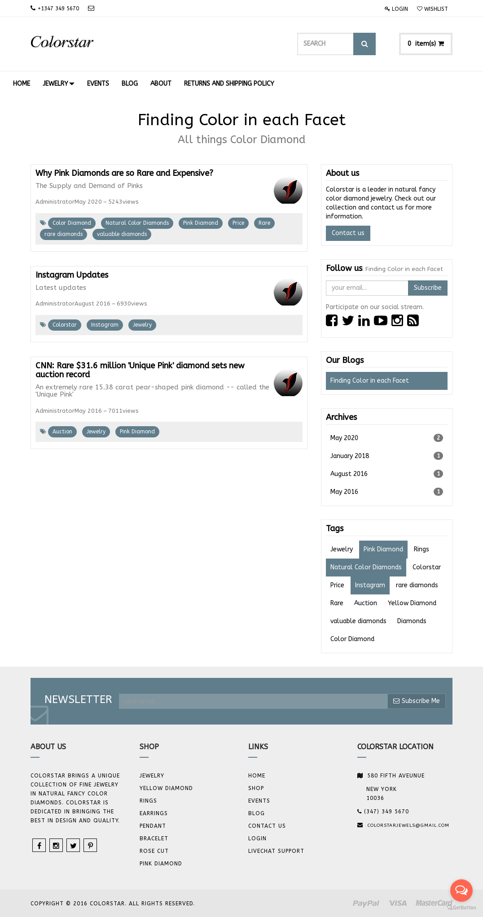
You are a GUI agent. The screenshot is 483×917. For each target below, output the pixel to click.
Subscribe (428, 288)
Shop (256, 788)
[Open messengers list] (461, 890)
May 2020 (386, 438)
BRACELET (154, 838)
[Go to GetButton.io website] (461, 908)
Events (259, 801)
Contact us (348, 233)
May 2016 (386, 492)
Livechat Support (276, 851)
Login (396, 9)
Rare (264, 223)
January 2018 (386, 456)
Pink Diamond (200, 223)
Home (256, 776)
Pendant (153, 826)
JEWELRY (152, 776)
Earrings (154, 813)
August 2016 (386, 474)
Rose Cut (154, 851)
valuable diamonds (122, 234)
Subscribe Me (416, 701)
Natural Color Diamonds (137, 223)
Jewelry (142, 325)
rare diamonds (63, 234)
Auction (62, 431)
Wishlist (432, 9)
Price (238, 223)
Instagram (105, 325)
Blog (256, 813)
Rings (148, 801)
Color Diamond (72, 223)
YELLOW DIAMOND (166, 788)
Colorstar (65, 325)
